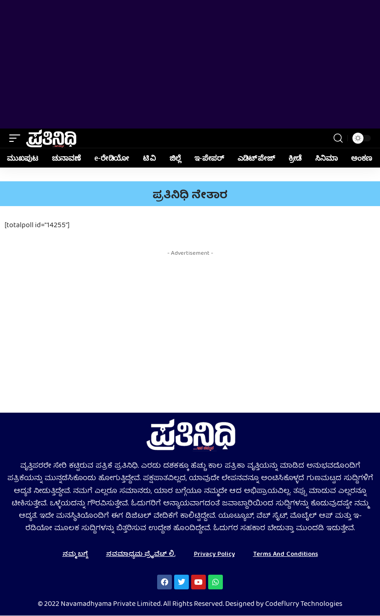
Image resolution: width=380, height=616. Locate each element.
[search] (338, 138)
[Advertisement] (190, 64)
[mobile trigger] (17, 138)
